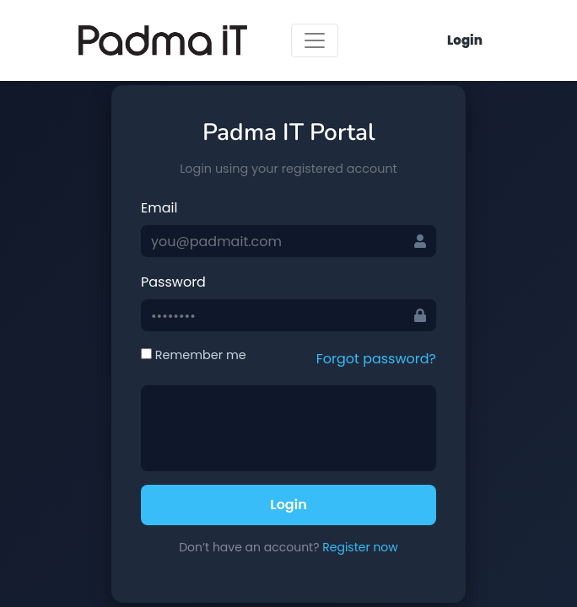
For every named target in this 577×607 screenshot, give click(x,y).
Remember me (193, 354)
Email (159, 208)
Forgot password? (376, 358)
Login (465, 40)
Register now (360, 547)
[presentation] (279, 428)
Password (173, 282)
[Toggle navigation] (314, 40)
